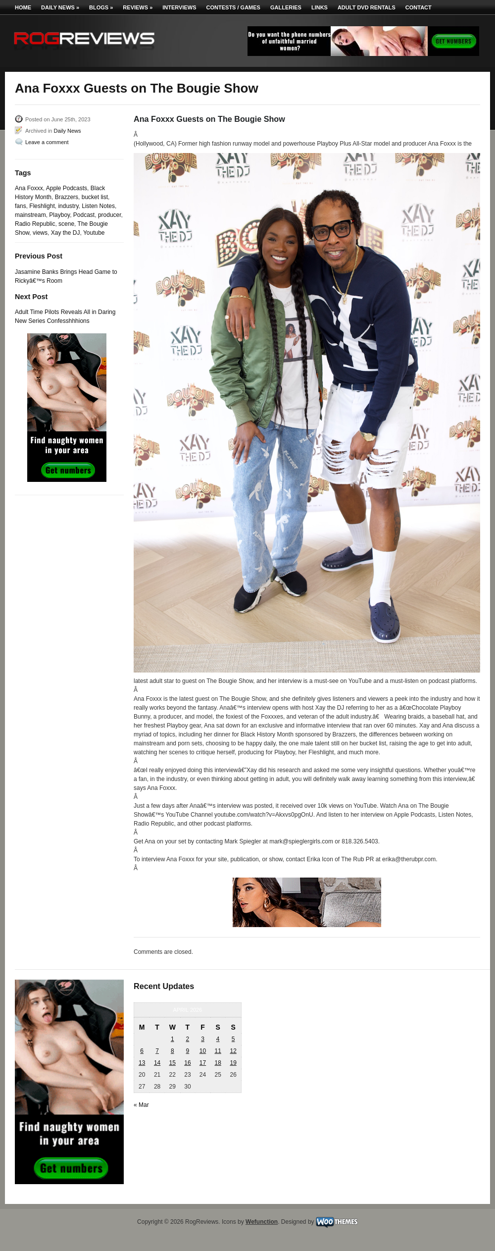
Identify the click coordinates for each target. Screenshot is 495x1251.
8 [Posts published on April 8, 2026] (172, 1050)
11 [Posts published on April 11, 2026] (217, 1050)
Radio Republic (35, 223)
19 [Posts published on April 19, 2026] (233, 1062)
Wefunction (262, 1221)
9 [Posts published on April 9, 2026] (188, 1050)
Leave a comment (46, 142)
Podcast (84, 214)
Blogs (101, 7)
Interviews (179, 7)
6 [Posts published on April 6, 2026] (142, 1050)
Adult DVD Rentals (367, 7)
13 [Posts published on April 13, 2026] (142, 1062)
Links (319, 7)
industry (68, 206)
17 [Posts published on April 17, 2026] (202, 1062)
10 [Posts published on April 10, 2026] (202, 1050)
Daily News (60, 7)
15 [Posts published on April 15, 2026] (172, 1062)
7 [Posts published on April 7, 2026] (157, 1050)
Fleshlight (41, 206)
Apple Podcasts (66, 188)
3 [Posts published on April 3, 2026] (202, 1039)
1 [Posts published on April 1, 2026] (172, 1039)
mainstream (30, 214)
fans (20, 206)
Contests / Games (233, 7)
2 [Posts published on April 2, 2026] (188, 1039)
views (40, 232)
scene (66, 223)
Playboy (59, 214)
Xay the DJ (65, 232)
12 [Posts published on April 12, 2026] (233, 1050)
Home (23, 7)
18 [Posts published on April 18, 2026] (217, 1062)
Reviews (137, 7)
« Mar (141, 1104)
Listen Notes (98, 206)
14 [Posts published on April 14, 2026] (157, 1062)
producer (109, 214)
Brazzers (66, 197)
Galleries (285, 7)
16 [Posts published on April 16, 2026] (187, 1062)
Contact (418, 7)
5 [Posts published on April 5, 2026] (233, 1039)
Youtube (94, 232)
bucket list (95, 197)
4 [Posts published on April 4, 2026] (218, 1039)
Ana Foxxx (29, 188)
